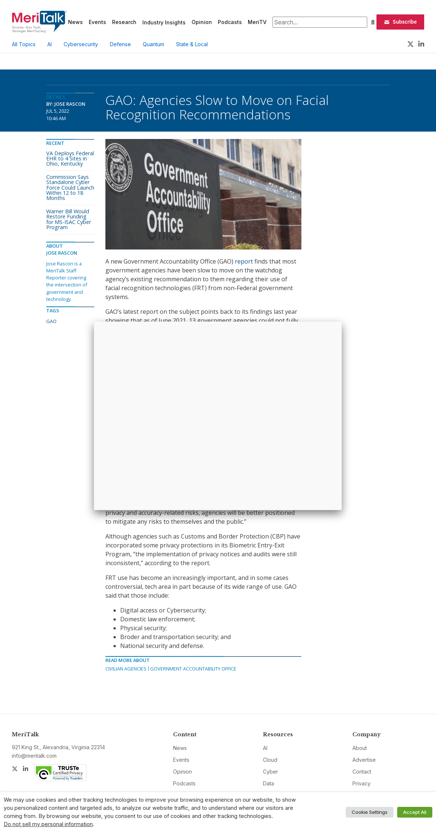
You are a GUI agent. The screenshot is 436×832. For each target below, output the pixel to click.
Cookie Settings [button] (370, 812)
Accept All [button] (414, 812)
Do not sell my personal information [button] (48, 824)
